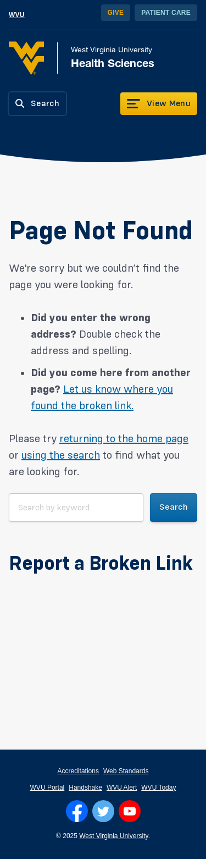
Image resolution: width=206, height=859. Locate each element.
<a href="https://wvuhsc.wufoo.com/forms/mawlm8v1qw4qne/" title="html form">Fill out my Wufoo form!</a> (103, 626)
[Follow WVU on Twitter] (103, 811)
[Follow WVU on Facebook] (77, 811)
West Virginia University (113, 836)
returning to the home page (123, 439)
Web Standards (126, 771)
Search (173, 507)
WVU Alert (122, 787)
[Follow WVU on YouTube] (130, 811)
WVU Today (158, 787)
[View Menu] (158, 103)
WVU (17, 15)
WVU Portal (47, 787)
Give (116, 12)
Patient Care (166, 12)
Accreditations (78, 771)
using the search (60, 455)
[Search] (37, 103)
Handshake (85, 787)
